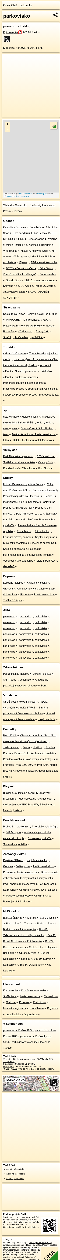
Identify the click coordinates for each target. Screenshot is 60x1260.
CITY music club (46, 456)
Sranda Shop (13, 280)
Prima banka (24, 531)
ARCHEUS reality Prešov (28, 507)
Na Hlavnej (9, 889)
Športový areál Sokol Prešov (37, 428)
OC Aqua (26, 286)
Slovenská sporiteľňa (15, 543)
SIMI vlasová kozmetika (44, 262)
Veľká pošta (23, 588)
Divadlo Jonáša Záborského (19, 468)
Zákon (26, 747)
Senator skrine (36, 239)
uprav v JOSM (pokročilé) (41, 1059)
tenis (39, 422)
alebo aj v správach (15, 1178)
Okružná (24, 889)
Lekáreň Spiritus (42, 673)
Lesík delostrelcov (44, 594)
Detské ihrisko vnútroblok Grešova (32, 440)
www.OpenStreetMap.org (40, 1242)
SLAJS (7, 337)
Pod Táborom (11, 884)
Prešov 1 (49, 496)
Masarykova (51, 996)
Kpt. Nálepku (12, 32)
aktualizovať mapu (20, 1059)
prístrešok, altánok (25, 377)
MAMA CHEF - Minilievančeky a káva (27, 319)
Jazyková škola (47, 719)
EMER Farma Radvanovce (39, 280)
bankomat (33, 502)
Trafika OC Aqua (43, 286)
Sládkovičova (22, 901)
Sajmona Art (10, 286)
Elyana (23, 262)
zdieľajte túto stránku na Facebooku (21, 1218)
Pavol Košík (10, 735)
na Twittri (32, 1220)
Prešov (18, 211)
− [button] (8, 129)
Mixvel (24, 250)
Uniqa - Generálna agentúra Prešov (23, 484)
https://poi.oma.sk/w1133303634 (16, 196)
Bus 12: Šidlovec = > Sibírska (19, 917)
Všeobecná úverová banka (18, 560)
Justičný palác (11, 747)
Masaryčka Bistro (13, 325)
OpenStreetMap (25, 194)
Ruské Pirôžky (34, 325)
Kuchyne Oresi (40, 250)
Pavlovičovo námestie (44, 889)
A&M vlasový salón (14, 291)
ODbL (38, 1245)
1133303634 (8, 1061)
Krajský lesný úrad (45, 537)
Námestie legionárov (14, 1008)
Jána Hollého (13, 1014)
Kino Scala (44, 468)
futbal (6, 440)
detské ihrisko (11, 416)
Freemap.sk (41, 194)
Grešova (8, 588)
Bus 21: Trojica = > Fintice (29, 923)
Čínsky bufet (25, 331)
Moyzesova (28, 884)
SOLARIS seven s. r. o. (29, 513)
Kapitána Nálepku (13, 582)
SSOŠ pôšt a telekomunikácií (19, 701)
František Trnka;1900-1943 (18, 764)
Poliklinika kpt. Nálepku (16, 673)
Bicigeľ (7, 793)
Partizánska (39, 1002)
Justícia (37, 747)
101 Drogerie (19, 256)
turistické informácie (14, 353)
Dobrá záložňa (48, 274)
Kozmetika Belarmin (40, 245)
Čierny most (27, 878)
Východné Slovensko (15, 205)
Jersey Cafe (42, 331)
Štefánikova (10, 996)
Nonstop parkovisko (26, 371)
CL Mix (20, 239)
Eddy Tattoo (46, 268)
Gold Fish (42, 314)
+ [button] (8, 124)
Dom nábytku (20, 233)
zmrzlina (52, 239)
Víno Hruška (10, 250)
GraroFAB (8, 566)
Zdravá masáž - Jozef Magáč (19, 274)
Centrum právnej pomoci (17, 537)
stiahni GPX (8, 1066)
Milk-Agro (52, 826)
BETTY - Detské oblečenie (21, 268)
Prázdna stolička (12, 759)
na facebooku (25, 1217)
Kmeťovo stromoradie (33, 990)
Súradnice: (9, 48)
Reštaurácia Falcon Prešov (18, 314)
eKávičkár (37, 337)
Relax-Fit (20, 245)
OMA (14, 5)
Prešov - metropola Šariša (44, 394)
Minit (8, 245)
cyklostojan (20, 793)
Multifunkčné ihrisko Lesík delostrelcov (34, 434)
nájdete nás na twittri (15, 1169)
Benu (44, 685)
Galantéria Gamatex (14, 227)
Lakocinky (36, 256)
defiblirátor (26, 679)
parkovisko (26, 5)
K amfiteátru (37, 1008)
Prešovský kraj (38, 205)
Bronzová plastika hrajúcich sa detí (34, 753)
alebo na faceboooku (15, 1174)
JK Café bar (21, 337)
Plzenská (25, 594)
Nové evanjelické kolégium (40, 759)
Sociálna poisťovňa (14, 549)
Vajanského (30, 1014)
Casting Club (45, 462)
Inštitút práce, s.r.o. (14, 502)
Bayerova (52, 1008)
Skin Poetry (9, 679)
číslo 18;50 (39, 588)
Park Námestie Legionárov (18, 456)
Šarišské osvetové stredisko (19, 462)
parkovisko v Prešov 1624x (18, 1030)
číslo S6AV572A (46, 560)
